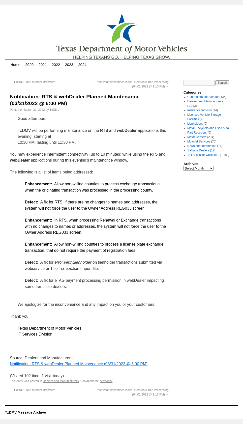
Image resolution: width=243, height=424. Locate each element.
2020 (29, 64)
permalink (106, 381)
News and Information (201, 146)
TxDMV (55, 110)
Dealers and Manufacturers (61, 381)
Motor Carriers (197, 137)
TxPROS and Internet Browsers (32, 82)
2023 (69, 64)
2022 (56, 64)
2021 (42, 64)
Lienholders (195, 123)
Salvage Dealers (198, 150)
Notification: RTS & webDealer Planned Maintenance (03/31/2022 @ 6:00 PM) (79, 364)
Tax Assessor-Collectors (203, 155)
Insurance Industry (199, 110)
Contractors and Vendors (203, 97)
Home (15, 64)
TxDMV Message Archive (25, 412)
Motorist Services (198, 141)
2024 (82, 64)
